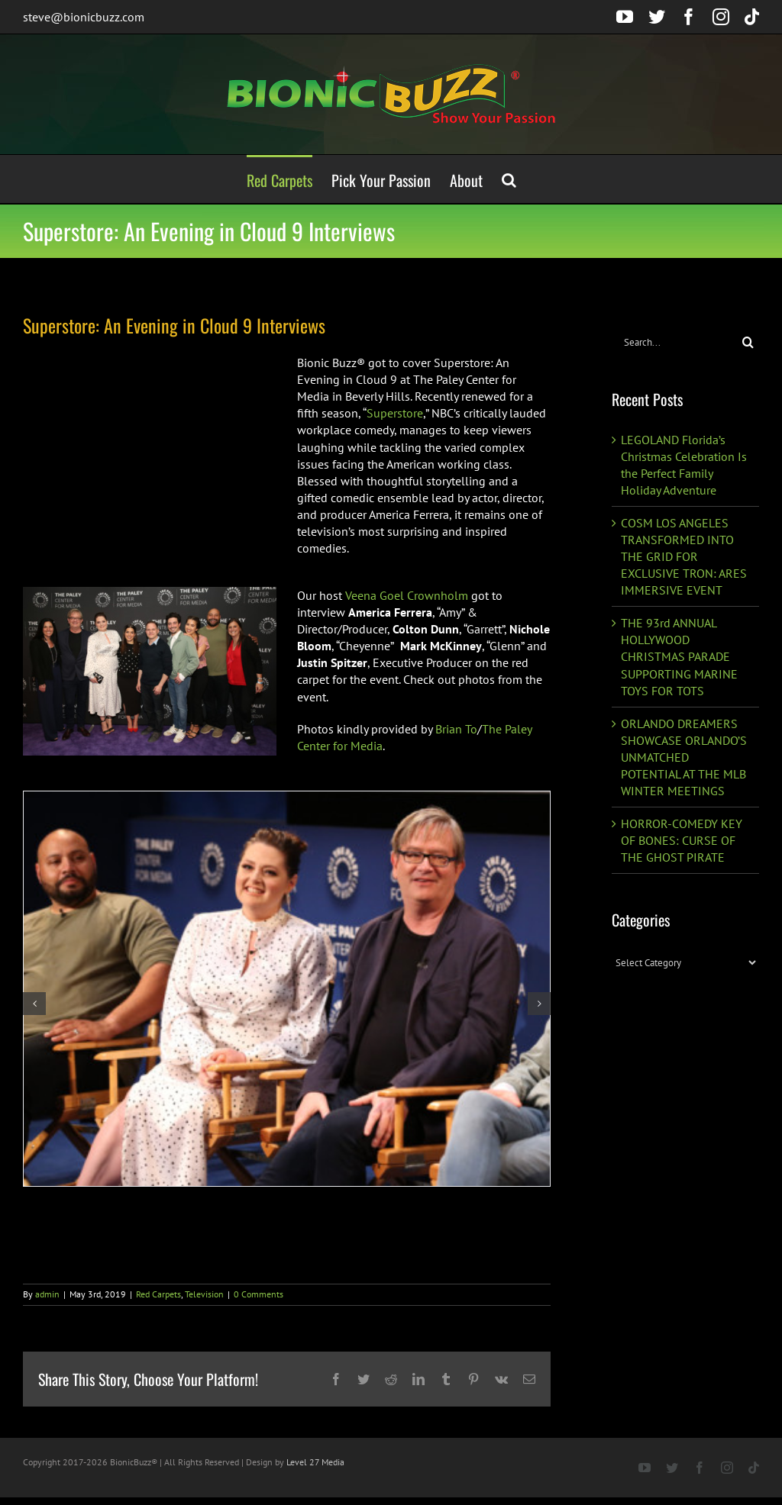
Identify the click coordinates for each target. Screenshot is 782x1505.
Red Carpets (158, 1294)
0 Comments (258, 1294)
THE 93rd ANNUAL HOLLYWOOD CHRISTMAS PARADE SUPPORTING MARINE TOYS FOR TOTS (679, 656)
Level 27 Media (315, 1462)
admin (47, 1294)
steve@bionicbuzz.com (83, 16)
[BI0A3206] (287, 988)
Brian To (454, 728)
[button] (509, 179)
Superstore (395, 413)
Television (204, 1294)
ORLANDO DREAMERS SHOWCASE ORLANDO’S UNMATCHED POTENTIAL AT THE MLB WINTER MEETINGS (684, 757)
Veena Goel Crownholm (406, 595)
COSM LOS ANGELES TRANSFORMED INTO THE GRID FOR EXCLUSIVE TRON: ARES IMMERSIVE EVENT (684, 556)
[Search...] (674, 342)
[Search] (748, 342)
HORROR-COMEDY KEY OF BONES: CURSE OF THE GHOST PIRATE (681, 840)
